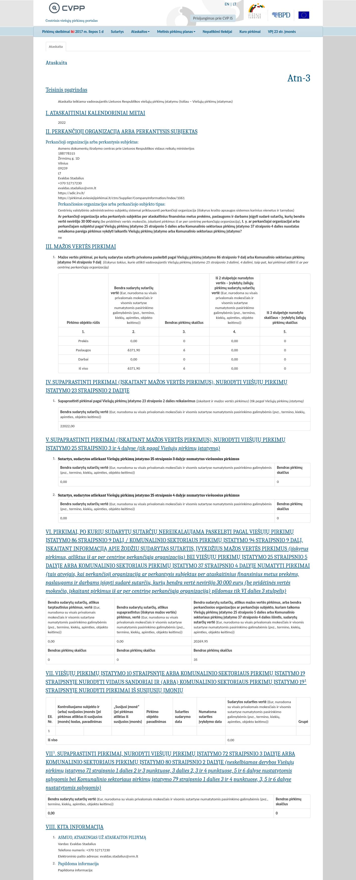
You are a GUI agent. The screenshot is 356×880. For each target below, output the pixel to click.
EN (227, 4)
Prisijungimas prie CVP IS (213, 18)
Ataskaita (56, 46)
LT (234, 4)
